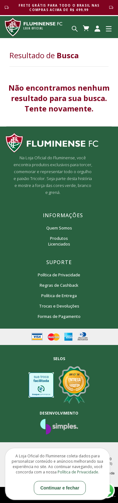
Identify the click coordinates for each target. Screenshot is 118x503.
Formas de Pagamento (59, 316)
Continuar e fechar (59, 487)
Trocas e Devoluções (59, 306)
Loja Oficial (33, 27)
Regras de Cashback (59, 285)
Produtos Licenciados (59, 241)
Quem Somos (59, 228)
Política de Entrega (59, 295)
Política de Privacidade (59, 275)
